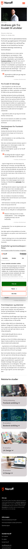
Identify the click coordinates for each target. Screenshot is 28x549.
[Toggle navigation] (24, 3)
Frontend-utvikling (11, 403)
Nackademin (5, 507)
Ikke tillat (14, 293)
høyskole (18, 502)
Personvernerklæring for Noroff (9, 519)
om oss (13, 509)
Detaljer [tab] (14, 258)
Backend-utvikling (11, 426)
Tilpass (14, 288)
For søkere (4, 539)
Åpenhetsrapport (6, 525)
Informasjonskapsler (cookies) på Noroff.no (12, 522)
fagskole (23, 502)
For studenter (5, 536)
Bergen (19, 504)
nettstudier (19, 182)
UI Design (8, 473)
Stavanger (23, 504)
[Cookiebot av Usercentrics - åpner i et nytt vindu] (20, 254)
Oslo (16, 504)
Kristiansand (6, 505)
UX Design (8, 450)
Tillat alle (14, 283)
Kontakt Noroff (5, 542)
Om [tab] (23, 258)
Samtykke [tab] (5, 258)
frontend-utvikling (6, 61)
